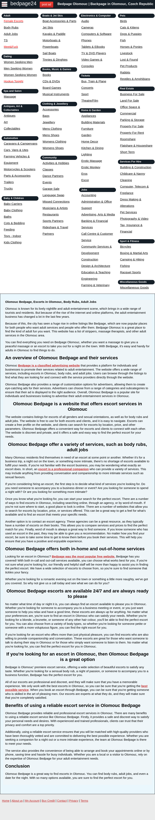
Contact (62, 800)
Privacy (73, 800)
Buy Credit (48, 800)
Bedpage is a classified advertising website (49, 365)
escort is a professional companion (63, 469)
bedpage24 (23, 3)
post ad (46, 4)
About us (17, 800)
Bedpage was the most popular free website (83, 556)
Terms (84, 800)
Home (5, 800)
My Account (32, 800)
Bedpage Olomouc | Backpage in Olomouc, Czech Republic (105, 4)
